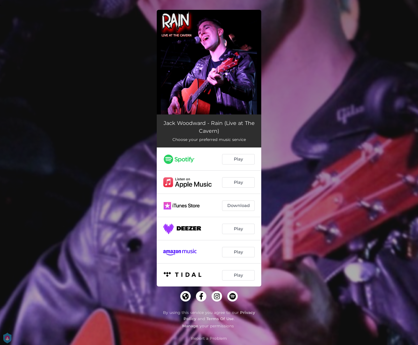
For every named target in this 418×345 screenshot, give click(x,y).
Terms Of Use (220, 318)
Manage (190, 325)
